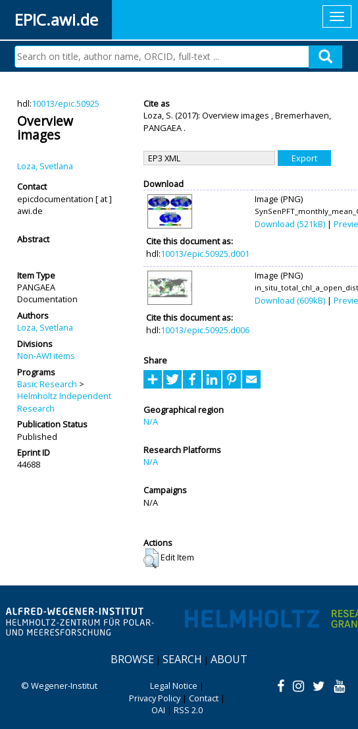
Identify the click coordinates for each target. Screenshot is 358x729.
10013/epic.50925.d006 (205, 330)
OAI (158, 710)
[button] (151, 558)
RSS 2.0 (188, 710)
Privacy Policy (154, 698)
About (229, 659)
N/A (150, 421)
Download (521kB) (290, 224)
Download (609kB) (290, 300)
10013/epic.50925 (65, 103)
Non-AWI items (46, 356)
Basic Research (47, 384)
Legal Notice (173, 685)
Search (182, 659)
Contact (203, 698)
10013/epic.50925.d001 (205, 253)
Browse (132, 659)
